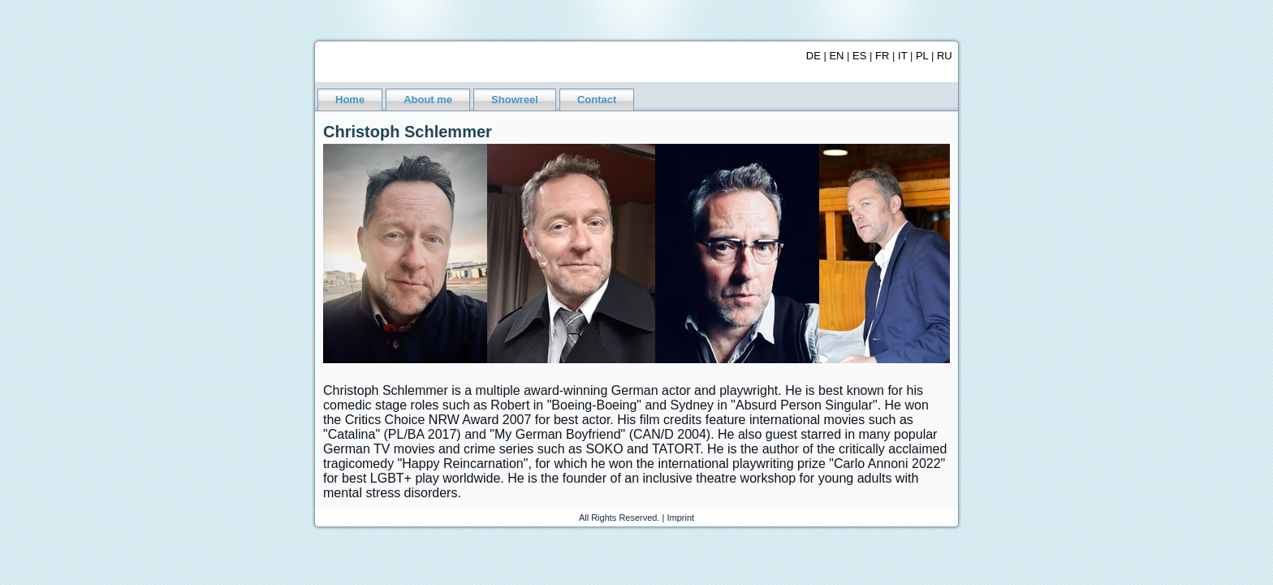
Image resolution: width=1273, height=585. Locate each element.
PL (922, 56)
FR (882, 56)
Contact (596, 99)
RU (944, 56)
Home (350, 99)
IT (902, 56)
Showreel (514, 99)
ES (859, 56)
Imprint (681, 517)
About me (427, 99)
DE (813, 56)
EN (836, 56)
